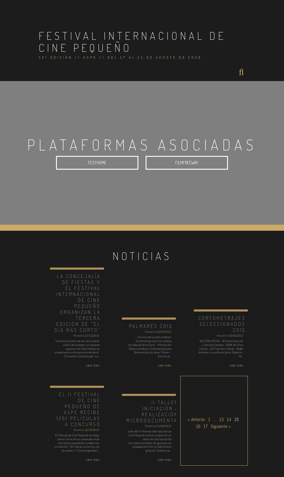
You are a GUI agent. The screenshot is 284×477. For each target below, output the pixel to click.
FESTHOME (97, 162)
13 (221, 419)
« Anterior (196, 419)
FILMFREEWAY (186, 162)
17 (205, 426)
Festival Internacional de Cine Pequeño (132, 41)
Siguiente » (221, 426)
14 (228, 419)
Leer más (92, 365)
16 (198, 426)
